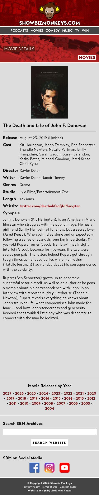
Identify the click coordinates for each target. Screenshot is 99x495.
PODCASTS (19, 31)
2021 (80, 393)
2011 (12, 403)
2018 (22, 398)
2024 (43, 393)
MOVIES (36, 31)
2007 (61, 403)
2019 (10, 398)
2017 (34, 398)
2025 (31, 393)
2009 (36, 403)
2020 (91, 393)
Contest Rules (68, 487)
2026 (19, 393)
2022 (68, 393)
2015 (57, 398)
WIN (85, 31)
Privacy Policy (31, 487)
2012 (91, 398)
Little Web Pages (61, 490)
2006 (73, 403)
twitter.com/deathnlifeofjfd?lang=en (50, 206)
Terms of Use (49, 487)
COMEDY (53, 31)
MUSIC (67, 31)
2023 (56, 393)
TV (77, 31)
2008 (48, 403)
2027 (7, 393)
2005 (85, 403)
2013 (80, 398)
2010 (24, 403)
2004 (49, 408)
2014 (68, 398)
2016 (45, 398)
